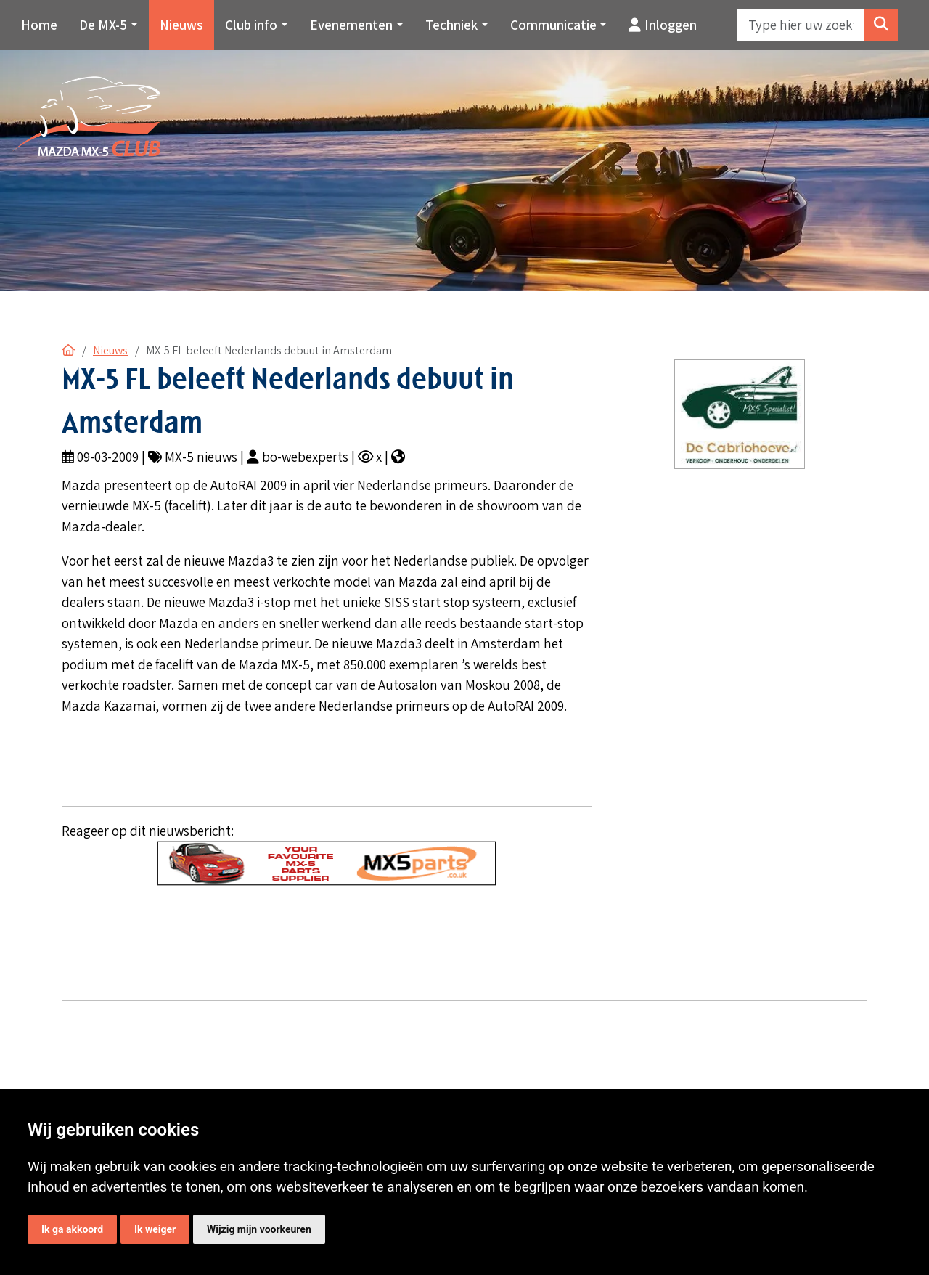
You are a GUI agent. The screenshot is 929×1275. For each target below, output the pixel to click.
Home (39, 24)
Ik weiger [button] (155, 1229)
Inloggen (663, 24)
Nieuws (181, 24)
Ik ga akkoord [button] (72, 1229)
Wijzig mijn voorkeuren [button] (259, 1229)
